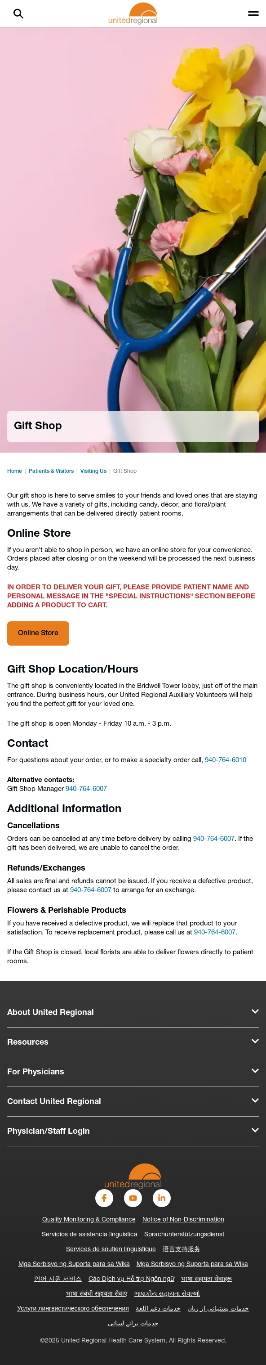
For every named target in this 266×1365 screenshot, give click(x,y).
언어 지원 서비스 (58, 1279)
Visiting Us (93, 471)
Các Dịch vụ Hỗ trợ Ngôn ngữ (131, 1279)
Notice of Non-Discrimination (183, 1220)
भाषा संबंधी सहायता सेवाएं (97, 1294)
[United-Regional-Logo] (133, 1176)
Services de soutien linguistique (111, 1249)
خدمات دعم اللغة (158, 1309)
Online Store (38, 633)
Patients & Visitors (51, 471)
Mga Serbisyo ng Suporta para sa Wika (74, 1264)
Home (14, 471)
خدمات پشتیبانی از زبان (218, 1309)
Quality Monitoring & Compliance (89, 1220)
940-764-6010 (225, 760)
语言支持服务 (181, 1249)
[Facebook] (104, 1198)
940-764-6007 (86, 789)
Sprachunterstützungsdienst (184, 1234)
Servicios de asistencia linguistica (89, 1234)
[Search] (18, 13)
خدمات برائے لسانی (133, 1323)
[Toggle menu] (253, 13)
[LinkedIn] (162, 1198)
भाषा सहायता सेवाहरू (206, 1279)
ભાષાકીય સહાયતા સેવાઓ (167, 1294)
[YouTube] (133, 1198)
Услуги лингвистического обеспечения (73, 1309)
